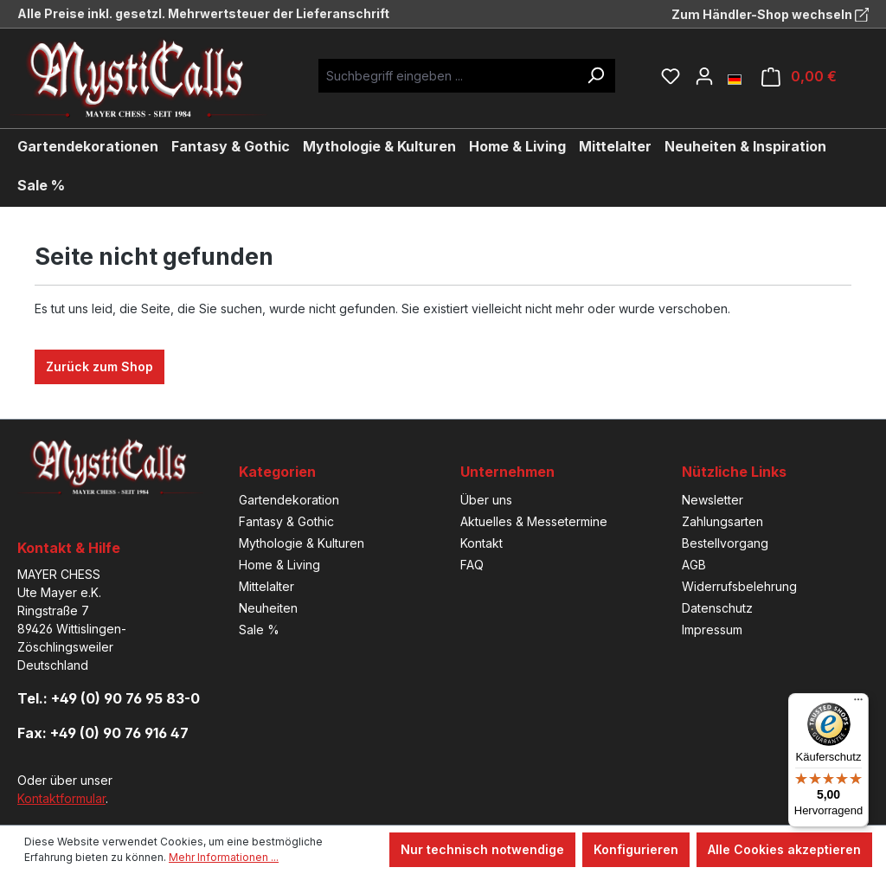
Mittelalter (266, 586)
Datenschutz (717, 608)
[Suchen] (595, 76)
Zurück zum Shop (99, 366)
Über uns (486, 499)
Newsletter (712, 499)
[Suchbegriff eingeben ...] (447, 76)
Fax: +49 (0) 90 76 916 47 (103, 733)
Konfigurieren (636, 849)
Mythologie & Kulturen (301, 543)
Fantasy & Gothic (286, 521)
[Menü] (858, 703)
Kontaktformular (61, 798)
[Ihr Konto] (704, 76)
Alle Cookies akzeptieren (784, 849)
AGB (694, 564)
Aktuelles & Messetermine (533, 521)
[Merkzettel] (670, 76)
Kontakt (481, 543)
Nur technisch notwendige (482, 849)
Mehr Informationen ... (224, 857)
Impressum (712, 629)
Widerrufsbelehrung (739, 586)
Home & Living (279, 564)
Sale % (259, 629)
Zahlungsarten (722, 521)
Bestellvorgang (725, 543)
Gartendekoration (289, 499)
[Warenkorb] (799, 76)
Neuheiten (268, 608)
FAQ (472, 564)
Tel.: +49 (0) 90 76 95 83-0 (108, 698)
